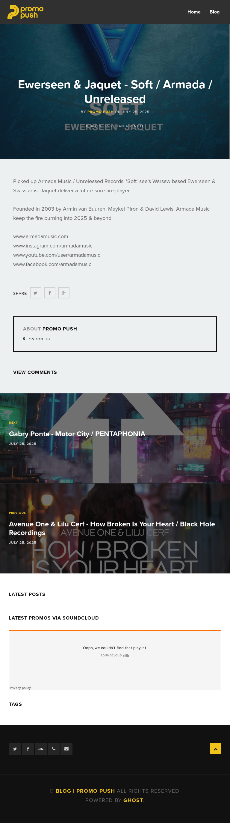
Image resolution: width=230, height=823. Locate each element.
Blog (215, 12)
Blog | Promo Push (86, 791)
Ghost (133, 800)
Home (194, 12)
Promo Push (100, 112)
